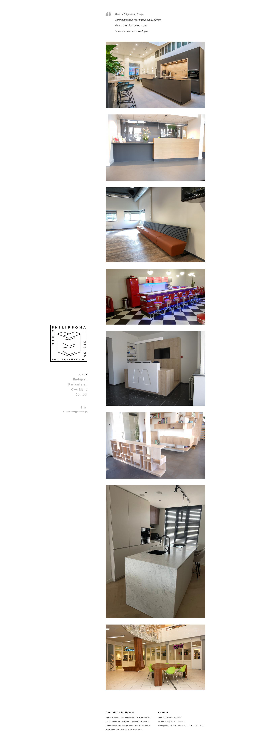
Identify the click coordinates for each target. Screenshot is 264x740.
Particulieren (77, 384)
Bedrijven (80, 379)
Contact (81, 394)
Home (82, 374)
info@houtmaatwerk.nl (175, 721)
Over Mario (79, 389)
